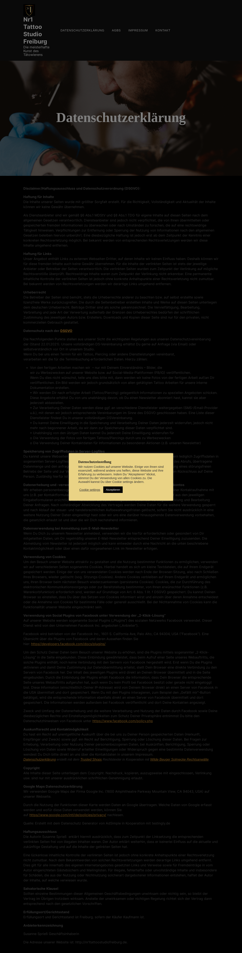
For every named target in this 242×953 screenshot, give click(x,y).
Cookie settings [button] (89, 489)
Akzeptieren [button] (113, 489)
